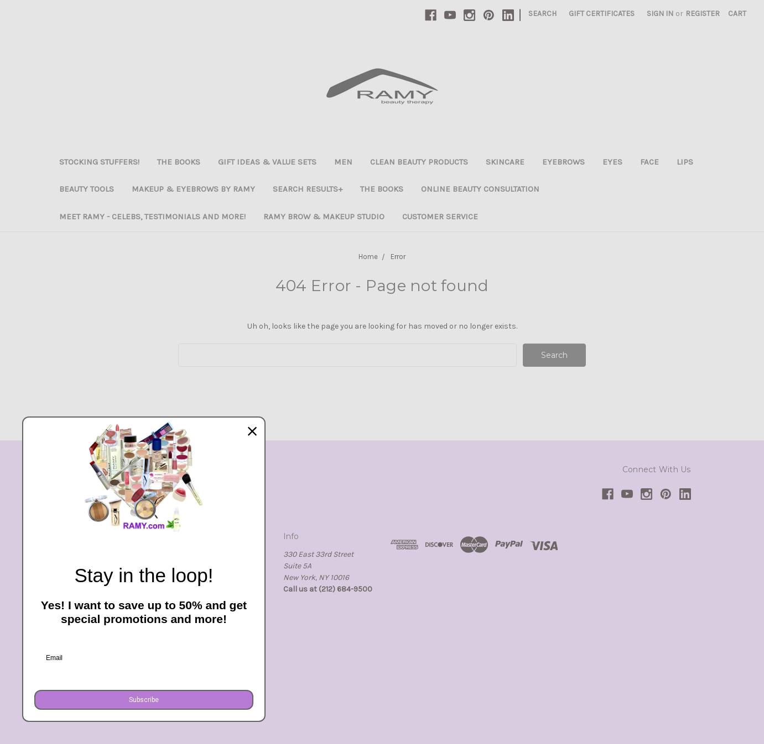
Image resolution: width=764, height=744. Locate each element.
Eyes (612, 162)
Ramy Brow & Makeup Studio (323, 216)
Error (398, 256)
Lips (685, 162)
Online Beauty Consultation (480, 189)
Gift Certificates (602, 13)
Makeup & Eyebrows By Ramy (193, 189)
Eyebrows (563, 162)
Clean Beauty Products (419, 162)
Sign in (660, 13)
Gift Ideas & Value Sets (267, 162)
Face (649, 162)
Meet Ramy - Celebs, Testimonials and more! (152, 216)
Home (368, 256)
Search (542, 13)
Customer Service (440, 216)
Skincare (505, 162)
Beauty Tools (86, 189)
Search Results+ (307, 189)
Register (702, 13)
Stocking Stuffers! (99, 162)
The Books (178, 162)
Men (343, 162)
